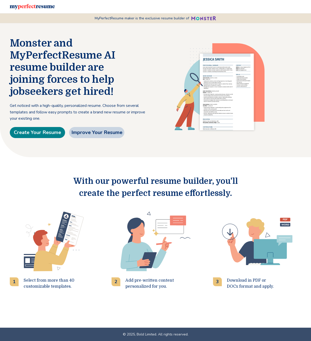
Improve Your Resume (96, 132)
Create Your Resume (37, 132)
